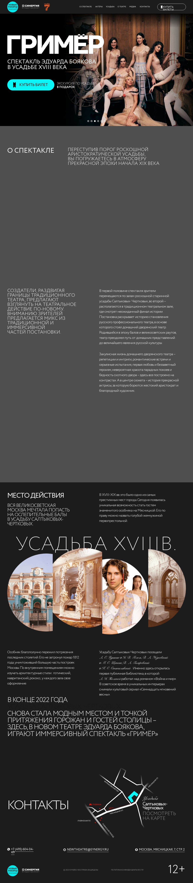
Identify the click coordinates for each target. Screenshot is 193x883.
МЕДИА (132, 6)
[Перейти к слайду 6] (105, 121)
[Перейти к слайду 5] (101, 121)
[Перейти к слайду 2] (91, 121)
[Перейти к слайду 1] (88, 121)
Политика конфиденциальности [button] (127, 870)
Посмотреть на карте (159, 816)
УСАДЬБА (110, 6)
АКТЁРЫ (99, 6)
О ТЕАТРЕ (122, 6)
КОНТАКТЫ (145, 6)
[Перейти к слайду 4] (98, 121)
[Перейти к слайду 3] (95, 121)
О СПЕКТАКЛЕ (85, 6)
